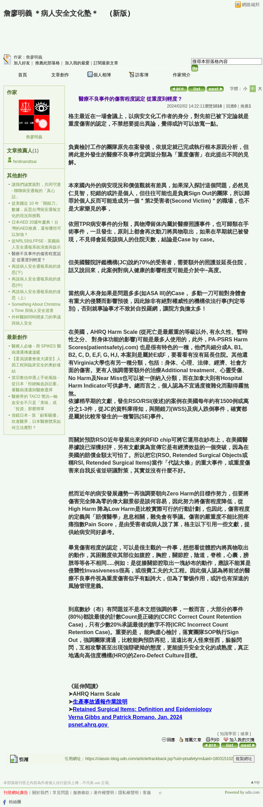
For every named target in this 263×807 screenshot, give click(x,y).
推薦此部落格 (47, 63)
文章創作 (60, 74)
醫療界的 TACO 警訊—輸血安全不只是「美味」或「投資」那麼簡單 (35, 402)
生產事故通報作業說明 (100, 702)
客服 (147, 792)
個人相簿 (102, 74)
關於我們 (40, 792)
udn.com (252, 792)
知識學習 (228, 733)
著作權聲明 (104, 792)
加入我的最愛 (77, 63)
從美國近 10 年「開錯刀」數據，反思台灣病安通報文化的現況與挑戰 (36, 209)
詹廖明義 (34, 137)
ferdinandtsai (25, 161)
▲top (255, 782)
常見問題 (61, 792)
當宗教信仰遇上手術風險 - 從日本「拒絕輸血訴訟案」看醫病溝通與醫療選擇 (36, 383)
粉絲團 (15, 801)
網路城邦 (251, 4)
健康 (244, 733)
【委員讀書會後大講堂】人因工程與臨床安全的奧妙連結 (36, 365)
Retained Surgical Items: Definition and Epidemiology (142, 709)
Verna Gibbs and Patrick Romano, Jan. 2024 (125, 717)
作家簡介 (182, 74)
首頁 (22, 74)
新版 (120, 13)
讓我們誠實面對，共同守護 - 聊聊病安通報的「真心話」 (36, 190)
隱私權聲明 (128, 792)
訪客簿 (142, 74)
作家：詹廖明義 (28, 57)
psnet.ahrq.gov (88, 725)
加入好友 (22, 63)
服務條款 (81, 792)
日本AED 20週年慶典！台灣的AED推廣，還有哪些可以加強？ (36, 228)
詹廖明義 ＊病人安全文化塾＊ (50, 13)
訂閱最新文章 (106, 63)
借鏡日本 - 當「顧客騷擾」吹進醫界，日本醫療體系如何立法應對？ (36, 421)
